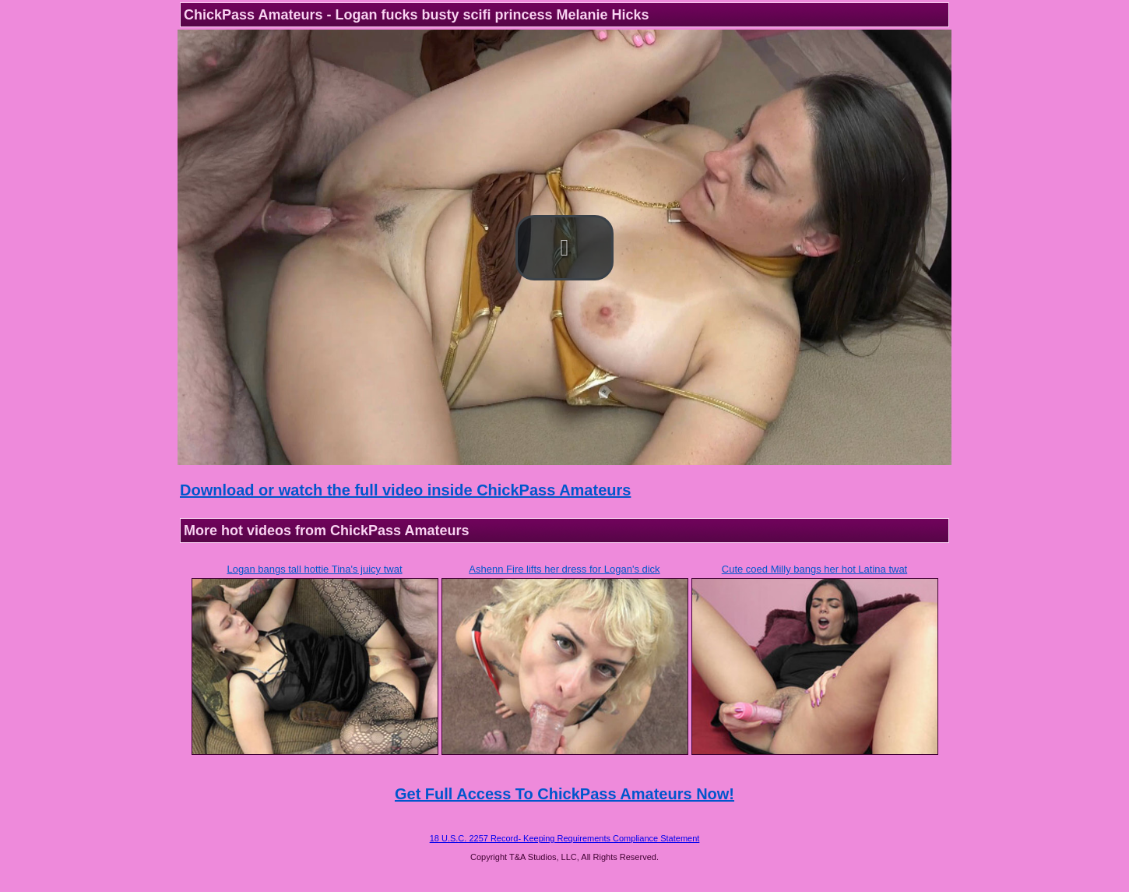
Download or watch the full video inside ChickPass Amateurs (405, 490)
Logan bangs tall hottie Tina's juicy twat (314, 569)
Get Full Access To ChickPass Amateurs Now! (564, 793)
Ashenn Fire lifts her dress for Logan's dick (564, 569)
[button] (564, 247)
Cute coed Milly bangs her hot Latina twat (814, 569)
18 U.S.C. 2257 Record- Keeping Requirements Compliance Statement (565, 838)
